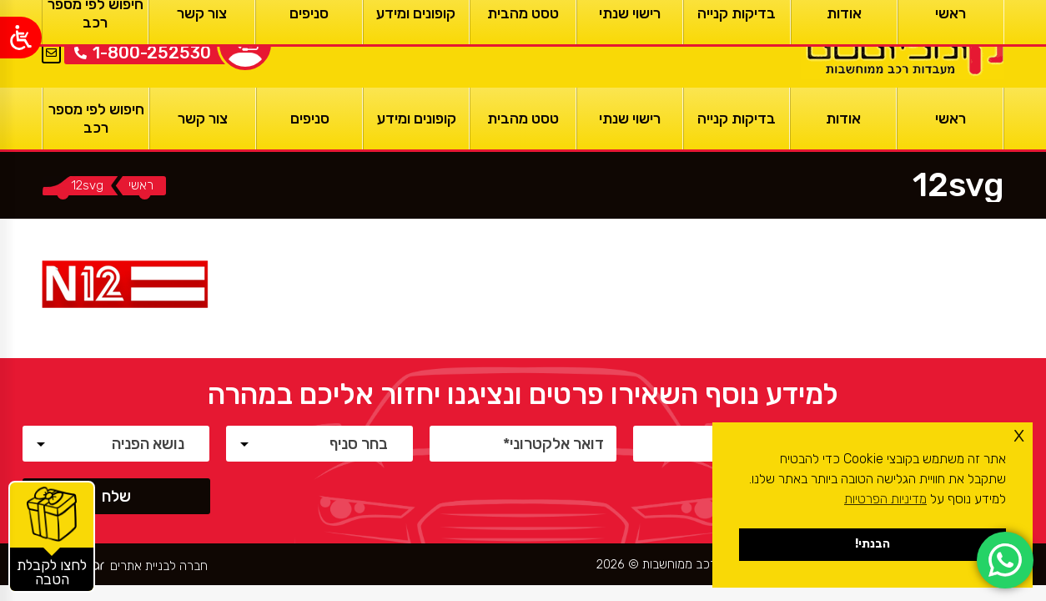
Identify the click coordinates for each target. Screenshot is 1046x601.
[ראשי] (902, 44)
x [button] (1018, 434)
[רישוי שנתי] (629, 118)
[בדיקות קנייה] (736, 118)
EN (51, 32)
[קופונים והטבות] (51, 537)
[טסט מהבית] (523, 118)
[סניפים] (309, 118)
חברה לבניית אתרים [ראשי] (159, 566)
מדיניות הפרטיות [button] (885, 499)
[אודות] (843, 118)
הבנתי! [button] (872, 544)
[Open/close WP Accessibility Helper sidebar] (21, 37)
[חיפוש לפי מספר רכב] (95, 118)
